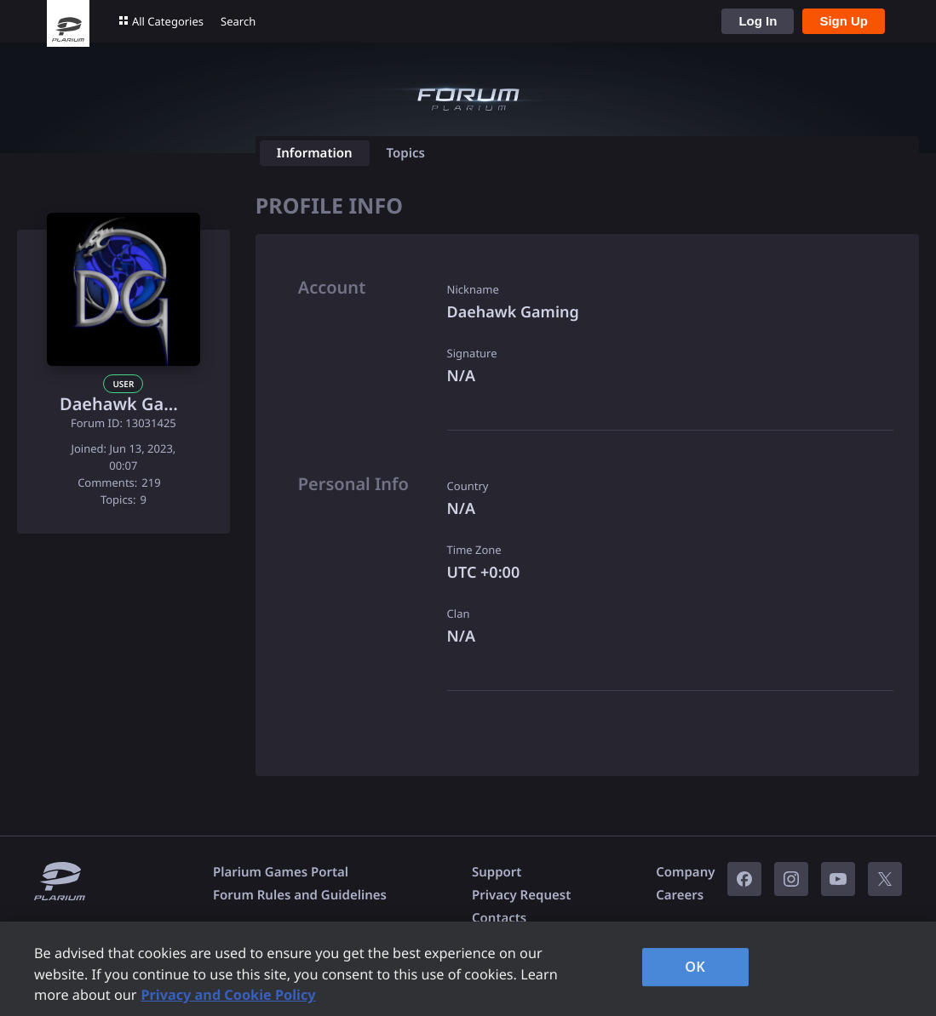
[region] (468, 969)
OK (695, 966)
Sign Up (843, 21)
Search (238, 21)
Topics (406, 153)
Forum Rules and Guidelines (300, 895)
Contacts (499, 918)
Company (685, 872)
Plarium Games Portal (280, 872)
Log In (757, 21)
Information (315, 153)
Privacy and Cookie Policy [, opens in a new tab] (228, 994)
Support (496, 872)
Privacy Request (521, 895)
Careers (679, 895)
